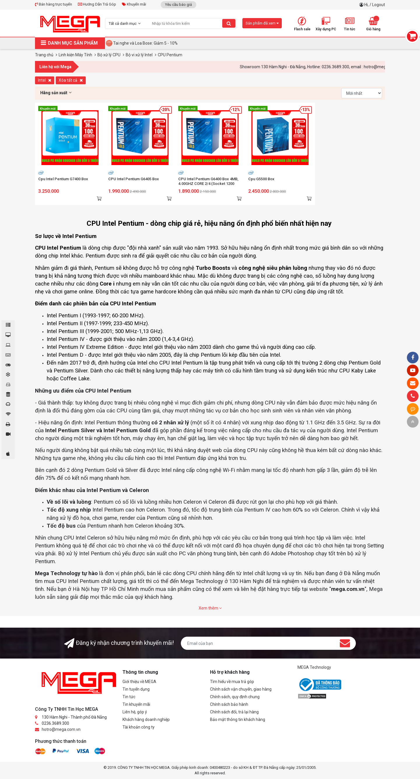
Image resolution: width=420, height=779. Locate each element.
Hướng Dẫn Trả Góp (97, 4)
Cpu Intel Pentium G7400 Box (63, 179)
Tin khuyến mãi (136, 704)
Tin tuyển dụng (136, 689)
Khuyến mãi (134, 4)
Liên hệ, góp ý (135, 712)
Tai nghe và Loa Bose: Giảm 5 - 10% (145, 43)
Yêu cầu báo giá (178, 4)
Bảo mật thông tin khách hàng (237, 719)
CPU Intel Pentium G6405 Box (133, 179)
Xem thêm (210, 608)
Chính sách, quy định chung (235, 696)
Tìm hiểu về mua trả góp (232, 681)
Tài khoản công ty (139, 727)
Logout (378, 4)
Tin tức (129, 696)
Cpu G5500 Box (261, 179)
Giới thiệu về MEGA (139, 681)
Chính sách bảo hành (229, 704)
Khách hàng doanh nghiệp (146, 719)
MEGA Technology (314, 667)
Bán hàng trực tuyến (53, 4)
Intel (44, 80)
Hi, (367, 4)
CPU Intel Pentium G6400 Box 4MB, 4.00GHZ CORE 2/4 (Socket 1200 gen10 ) (208, 183)
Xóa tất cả (71, 80)
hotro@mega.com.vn (61, 729)
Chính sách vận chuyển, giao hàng (241, 689)
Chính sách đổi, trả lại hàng (234, 712)
